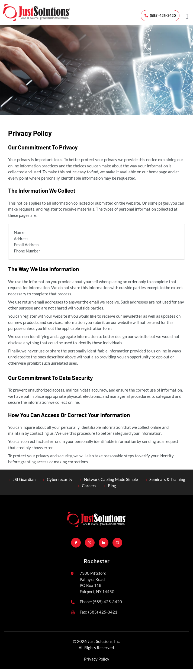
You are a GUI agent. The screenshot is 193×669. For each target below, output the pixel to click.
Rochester (97, 561)
